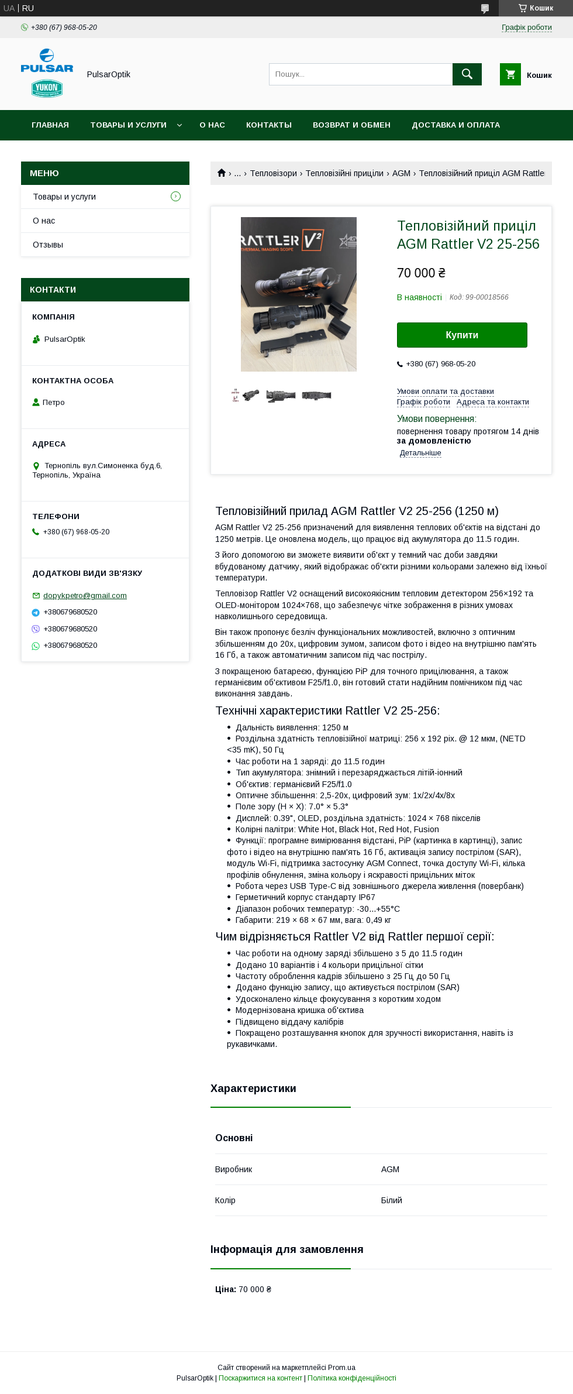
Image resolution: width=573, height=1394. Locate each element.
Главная (50, 125)
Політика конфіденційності (352, 1378)
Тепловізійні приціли (344, 173)
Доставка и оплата (456, 125)
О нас (212, 125)
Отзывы (48, 244)
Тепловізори (273, 173)
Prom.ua (341, 1368)
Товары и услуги (128, 125)
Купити (462, 335)
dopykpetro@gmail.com (85, 595)
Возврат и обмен (352, 125)
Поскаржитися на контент (260, 1378)
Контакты (269, 125)
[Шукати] (467, 74)
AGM (401, 173)
